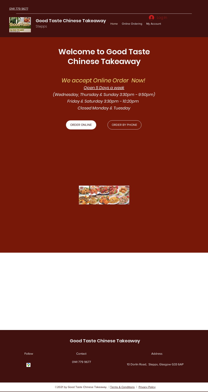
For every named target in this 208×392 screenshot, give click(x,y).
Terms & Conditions (122, 387)
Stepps (41, 26)
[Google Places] (28, 365)
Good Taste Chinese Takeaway (71, 21)
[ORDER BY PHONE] (124, 124)
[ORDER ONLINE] (81, 124)
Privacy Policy (147, 387)
